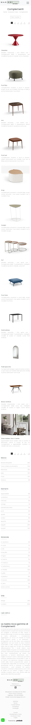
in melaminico (15, 566)
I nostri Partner (15, 705)
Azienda (15, 701)
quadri (15, 514)
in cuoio (15, 545)
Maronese (15, 470)
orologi (15, 504)
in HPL (15, 549)
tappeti (15, 525)
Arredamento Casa (15, 714)
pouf (15, 511)
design (15, 601)
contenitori (15, 497)
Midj (15, 473)
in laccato (15, 552)
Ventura (15, 480)
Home (5, 12)
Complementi (23, 12)
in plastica (15, 576)
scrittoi (15, 518)
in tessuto (15, 580)
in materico (15, 563)
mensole (15, 501)
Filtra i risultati (15, 17)
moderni (15, 604)
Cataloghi (15, 708)
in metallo (15, 570)
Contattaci (15, 706)
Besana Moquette (15, 463)
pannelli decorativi (15, 507)
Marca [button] (3, 458)
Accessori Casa (13, 12)
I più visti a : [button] (5, 613)
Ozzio (15, 476)
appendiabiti (15, 494)
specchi (15, 521)
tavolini (15, 528)
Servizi (15, 703)
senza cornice (15, 587)
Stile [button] (2, 596)
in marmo (15, 559)
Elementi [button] (4, 489)
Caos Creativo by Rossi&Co (15, 466)
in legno (15, 556)
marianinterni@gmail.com (17, 697)
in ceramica (15, 542)
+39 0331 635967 (18, 695)
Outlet (15, 718)
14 (29, 23)
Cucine (15, 712)
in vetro (15, 583)
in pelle (15, 573)
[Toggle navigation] (28, 3)
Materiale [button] (5, 537)
